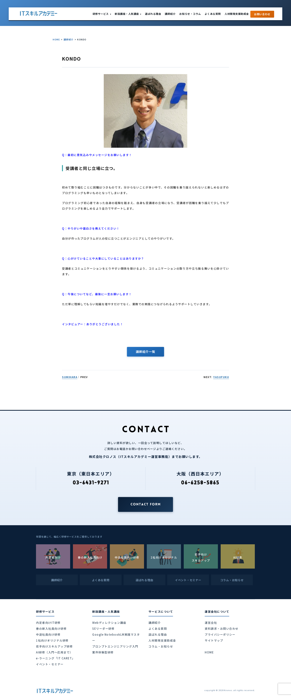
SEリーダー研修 (103, 628)
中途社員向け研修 (48, 634)
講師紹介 (170, 14)
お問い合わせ (262, 14)
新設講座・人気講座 (128, 14)
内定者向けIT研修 (48, 623)
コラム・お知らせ (160, 646)
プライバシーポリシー (220, 634)
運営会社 (211, 623)
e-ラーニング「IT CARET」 (55, 658)
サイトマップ (214, 640)
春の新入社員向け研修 (51, 628)
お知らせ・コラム (190, 14)
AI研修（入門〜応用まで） (54, 652)
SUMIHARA (69, 377)
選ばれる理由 (153, 14)
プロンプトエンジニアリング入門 (115, 646)
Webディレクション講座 (109, 623)
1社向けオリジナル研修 (52, 640)
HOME (56, 39)
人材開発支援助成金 (237, 14)
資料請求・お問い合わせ (221, 628)
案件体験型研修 (103, 652)
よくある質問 (213, 14)
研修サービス (102, 14)
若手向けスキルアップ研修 (54, 646)
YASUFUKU (221, 377)
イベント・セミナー (50, 664)
